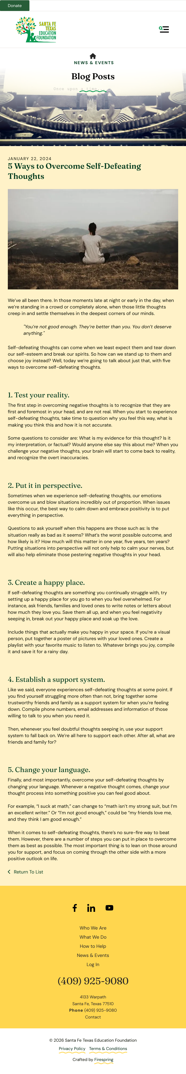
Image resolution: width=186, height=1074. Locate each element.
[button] (163, 29)
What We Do (93, 937)
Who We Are (92, 928)
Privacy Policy (72, 1048)
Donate (15, 5)
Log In (93, 964)
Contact (93, 1017)
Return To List (28, 872)
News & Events (94, 62)
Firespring (103, 1059)
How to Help (93, 946)
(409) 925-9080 (93, 981)
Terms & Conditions (108, 1048)
